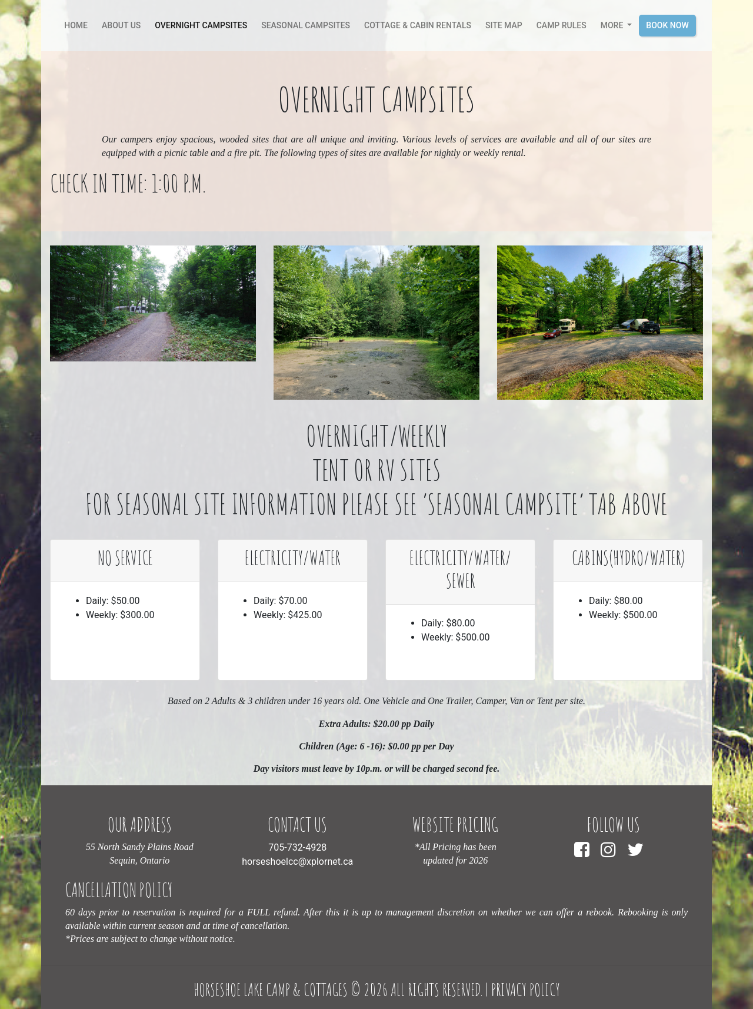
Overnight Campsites (201, 25)
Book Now (667, 25)
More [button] (613, 25)
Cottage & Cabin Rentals (417, 25)
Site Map (503, 25)
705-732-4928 (297, 847)
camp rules (562, 25)
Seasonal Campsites (305, 25)
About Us (121, 25)
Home (78, 24)
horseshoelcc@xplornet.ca (297, 861)
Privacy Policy (525, 989)
